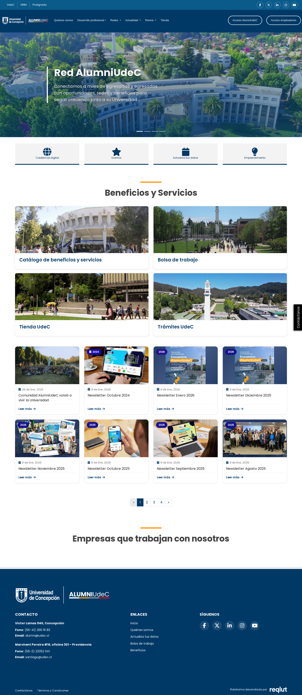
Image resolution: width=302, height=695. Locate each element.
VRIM (25, 5)
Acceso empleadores (283, 20)
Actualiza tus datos (144, 637)
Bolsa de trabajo (142, 643)
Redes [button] (114, 20)
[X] (268, 5)
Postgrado (42, 5)
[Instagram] (285, 5)
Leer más (27, 409)
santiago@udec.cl (38, 657)
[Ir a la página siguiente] (168, 503)
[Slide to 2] (155, 131)
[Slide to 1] (147, 131)
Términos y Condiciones (53, 690)
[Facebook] (259, 5)
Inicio (134, 623)
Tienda (165, 20)
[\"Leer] (47, 365)
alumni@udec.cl (37, 636)
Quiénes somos (63, 20)
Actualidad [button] (132, 20)
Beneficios (138, 650)
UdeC (11, 5)
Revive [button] (149, 20)
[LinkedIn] (276, 5)
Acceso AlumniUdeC (245, 20)
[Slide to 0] (140, 131)
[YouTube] (294, 5)
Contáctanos (24, 690)
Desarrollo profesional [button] (90, 20)
